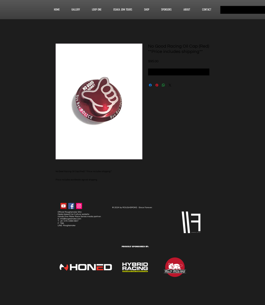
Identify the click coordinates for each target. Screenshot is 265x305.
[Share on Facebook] (150, 85)
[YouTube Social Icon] (63, 206)
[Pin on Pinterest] (157, 85)
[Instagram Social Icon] (79, 206)
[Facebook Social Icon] (71, 206)
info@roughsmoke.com (70, 219)
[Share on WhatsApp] (163, 85)
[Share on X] (170, 85)
